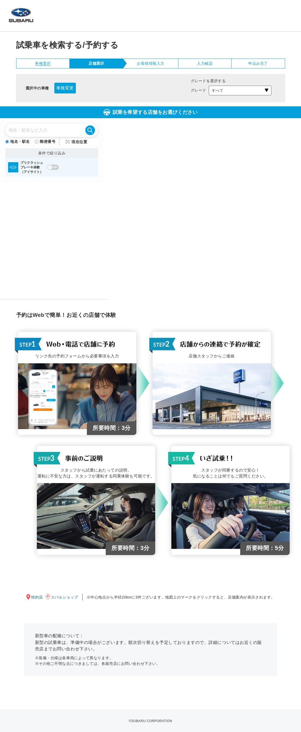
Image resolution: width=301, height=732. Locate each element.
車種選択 (43, 63)
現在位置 (79, 142)
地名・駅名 (17, 141)
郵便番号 (45, 141)
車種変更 (65, 88)
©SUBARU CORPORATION (150, 721)
